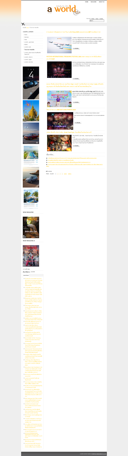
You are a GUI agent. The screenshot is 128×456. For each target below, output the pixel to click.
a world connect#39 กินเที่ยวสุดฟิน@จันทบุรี (32, 379)
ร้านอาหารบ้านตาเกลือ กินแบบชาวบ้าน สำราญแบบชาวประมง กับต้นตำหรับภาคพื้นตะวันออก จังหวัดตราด (33, 445)
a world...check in (28, 57)
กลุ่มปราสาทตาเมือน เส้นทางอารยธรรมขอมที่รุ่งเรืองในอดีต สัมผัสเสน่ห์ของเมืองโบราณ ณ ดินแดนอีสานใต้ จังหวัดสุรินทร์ (33, 328)
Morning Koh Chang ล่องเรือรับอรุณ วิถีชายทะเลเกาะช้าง (33, 440)
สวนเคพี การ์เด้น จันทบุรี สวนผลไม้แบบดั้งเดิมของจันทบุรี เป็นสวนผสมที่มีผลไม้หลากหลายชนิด (33, 356)
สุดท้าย (69, 173)
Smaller (101, 18)
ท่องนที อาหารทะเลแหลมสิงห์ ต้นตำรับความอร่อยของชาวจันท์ (33, 386)
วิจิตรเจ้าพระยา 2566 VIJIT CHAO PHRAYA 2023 (61, 110)
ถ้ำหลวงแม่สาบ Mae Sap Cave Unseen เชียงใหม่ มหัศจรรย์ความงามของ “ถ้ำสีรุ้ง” (33, 307)
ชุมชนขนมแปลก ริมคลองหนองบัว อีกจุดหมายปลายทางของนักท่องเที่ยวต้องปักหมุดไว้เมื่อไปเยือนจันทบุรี (33, 350)
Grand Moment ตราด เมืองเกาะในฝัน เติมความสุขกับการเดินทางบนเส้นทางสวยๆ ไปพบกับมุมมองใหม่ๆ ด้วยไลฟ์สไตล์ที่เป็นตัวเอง (33, 313)
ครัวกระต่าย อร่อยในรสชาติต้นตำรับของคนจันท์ (33, 375)
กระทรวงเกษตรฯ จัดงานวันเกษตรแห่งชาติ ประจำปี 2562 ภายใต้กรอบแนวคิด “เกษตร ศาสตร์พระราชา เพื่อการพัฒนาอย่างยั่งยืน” (74, 165)
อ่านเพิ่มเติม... (76, 48)
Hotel (25, 39)
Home (86, 1)
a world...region (28, 59)
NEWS (26, 44)
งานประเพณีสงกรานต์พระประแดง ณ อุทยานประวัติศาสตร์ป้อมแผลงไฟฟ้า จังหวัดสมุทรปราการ (69, 162)
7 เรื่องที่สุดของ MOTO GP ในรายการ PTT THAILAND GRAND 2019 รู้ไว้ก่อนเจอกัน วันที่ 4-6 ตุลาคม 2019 (72, 158)
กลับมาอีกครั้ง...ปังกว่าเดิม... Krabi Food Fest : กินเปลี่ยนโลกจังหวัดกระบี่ (68, 132)
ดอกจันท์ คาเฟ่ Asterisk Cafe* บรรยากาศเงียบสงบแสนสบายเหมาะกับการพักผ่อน (33, 405)
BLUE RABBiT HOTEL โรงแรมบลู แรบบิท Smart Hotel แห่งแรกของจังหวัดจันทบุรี (32, 339)
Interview (26, 37)
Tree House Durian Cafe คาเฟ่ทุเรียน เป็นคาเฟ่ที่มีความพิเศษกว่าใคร (33, 382)
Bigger (92, 18)
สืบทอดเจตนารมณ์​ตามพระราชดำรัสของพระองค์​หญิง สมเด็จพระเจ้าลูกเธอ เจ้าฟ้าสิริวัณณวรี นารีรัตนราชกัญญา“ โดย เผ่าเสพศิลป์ (33, 301)
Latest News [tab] (26, 275)
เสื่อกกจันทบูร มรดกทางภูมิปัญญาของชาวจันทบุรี (33, 415)
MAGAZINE (93, 1)
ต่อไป (65, 173)
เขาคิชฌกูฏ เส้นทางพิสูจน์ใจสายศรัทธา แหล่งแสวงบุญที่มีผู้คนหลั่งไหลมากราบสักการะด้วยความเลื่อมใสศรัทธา (33, 362)
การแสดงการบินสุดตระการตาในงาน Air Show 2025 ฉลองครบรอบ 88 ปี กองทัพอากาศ (33, 420)
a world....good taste (29, 42)
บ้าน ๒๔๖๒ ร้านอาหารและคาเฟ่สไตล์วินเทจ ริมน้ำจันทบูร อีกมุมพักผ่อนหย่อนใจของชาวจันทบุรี (33, 345)
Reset (97, 18)
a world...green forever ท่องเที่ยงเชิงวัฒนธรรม (32, 53)
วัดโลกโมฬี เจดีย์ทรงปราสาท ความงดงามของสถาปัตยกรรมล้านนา (33, 322)
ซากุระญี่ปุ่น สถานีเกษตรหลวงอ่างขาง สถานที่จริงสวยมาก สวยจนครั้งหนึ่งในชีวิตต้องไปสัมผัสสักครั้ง (33, 426)
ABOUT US (101, 1)
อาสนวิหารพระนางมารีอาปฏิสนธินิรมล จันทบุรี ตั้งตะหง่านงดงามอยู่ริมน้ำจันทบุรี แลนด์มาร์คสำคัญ (33, 411)
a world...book (27, 47)
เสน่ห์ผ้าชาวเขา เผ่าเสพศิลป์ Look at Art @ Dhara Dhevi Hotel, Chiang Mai (33, 319)
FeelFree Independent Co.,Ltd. (99, 453)
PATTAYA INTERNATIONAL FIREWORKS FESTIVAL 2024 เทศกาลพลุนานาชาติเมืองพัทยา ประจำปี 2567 (33, 435)
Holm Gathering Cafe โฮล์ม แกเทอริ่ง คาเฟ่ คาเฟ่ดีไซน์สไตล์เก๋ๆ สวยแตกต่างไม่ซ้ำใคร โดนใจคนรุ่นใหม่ (33, 400)
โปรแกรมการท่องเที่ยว (29, 49)
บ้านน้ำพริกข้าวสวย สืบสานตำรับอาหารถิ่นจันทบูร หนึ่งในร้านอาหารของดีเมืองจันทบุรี (33, 334)
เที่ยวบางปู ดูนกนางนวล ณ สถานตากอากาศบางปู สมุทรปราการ (33, 430)
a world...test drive (28, 62)
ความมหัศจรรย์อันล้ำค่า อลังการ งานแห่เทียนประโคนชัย (61, 160)
